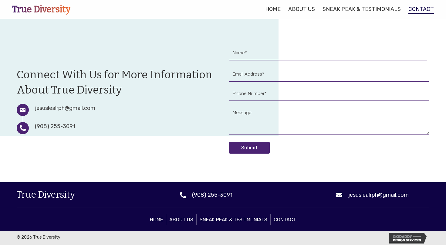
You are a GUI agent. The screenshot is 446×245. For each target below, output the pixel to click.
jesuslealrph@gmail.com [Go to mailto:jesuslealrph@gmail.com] (65, 108)
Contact (285, 220)
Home (156, 220)
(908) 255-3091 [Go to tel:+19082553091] (55, 126)
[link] (273, 8)
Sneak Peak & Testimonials (233, 220)
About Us (181, 220)
